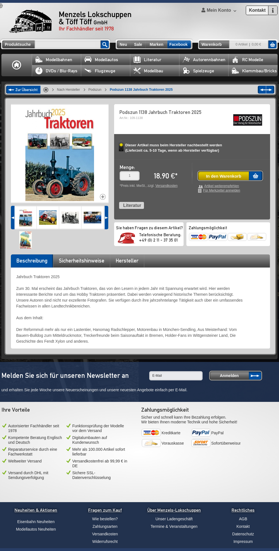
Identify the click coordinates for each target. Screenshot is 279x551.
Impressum (243, 541)
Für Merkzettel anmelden (221, 190)
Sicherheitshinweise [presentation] (81, 260)
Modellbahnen (53, 59)
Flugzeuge (100, 70)
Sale (138, 44)
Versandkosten (166, 186)
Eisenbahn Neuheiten (36, 521)
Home (16, 65)
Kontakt (243, 526)
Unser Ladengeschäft (174, 519)
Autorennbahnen (204, 59)
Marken (156, 44)
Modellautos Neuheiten (36, 529)
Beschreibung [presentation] (31, 260)
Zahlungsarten (104, 526)
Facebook (178, 44)
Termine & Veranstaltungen (174, 526)
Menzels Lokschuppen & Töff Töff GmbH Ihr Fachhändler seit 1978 (70, 21)
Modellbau (148, 70)
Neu (123, 44)
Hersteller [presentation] (127, 260)
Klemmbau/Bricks (254, 70)
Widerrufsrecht (105, 541)
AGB (243, 519)
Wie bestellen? (105, 519)
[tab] (31, 262)
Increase (103, 197)
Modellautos (101, 59)
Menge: (127, 167)
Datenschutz (243, 534)
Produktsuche (18, 44)
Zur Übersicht (26, 89)
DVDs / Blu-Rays (56, 70)
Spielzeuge (198, 70)
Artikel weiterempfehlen (221, 186)
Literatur (147, 59)
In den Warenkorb (223, 176)
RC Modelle (247, 59)
